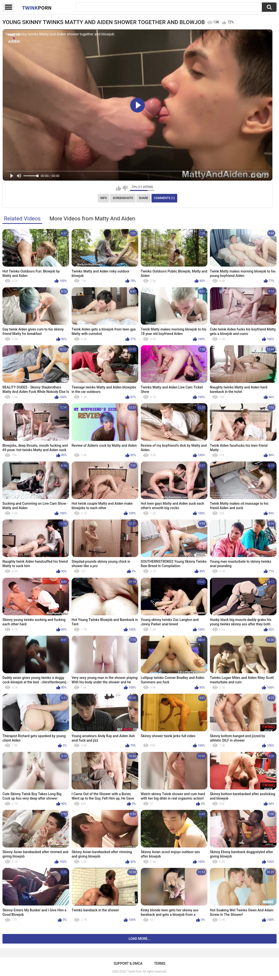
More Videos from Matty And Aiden (92, 218)
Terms (159, 963)
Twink (36, 7)
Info (103, 198)
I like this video (118, 188)
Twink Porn (134, 971)
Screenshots (123, 198)
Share (143, 198)
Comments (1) (164, 198)
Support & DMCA (128, 963)
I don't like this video (124, 188)
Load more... (140, 939)
